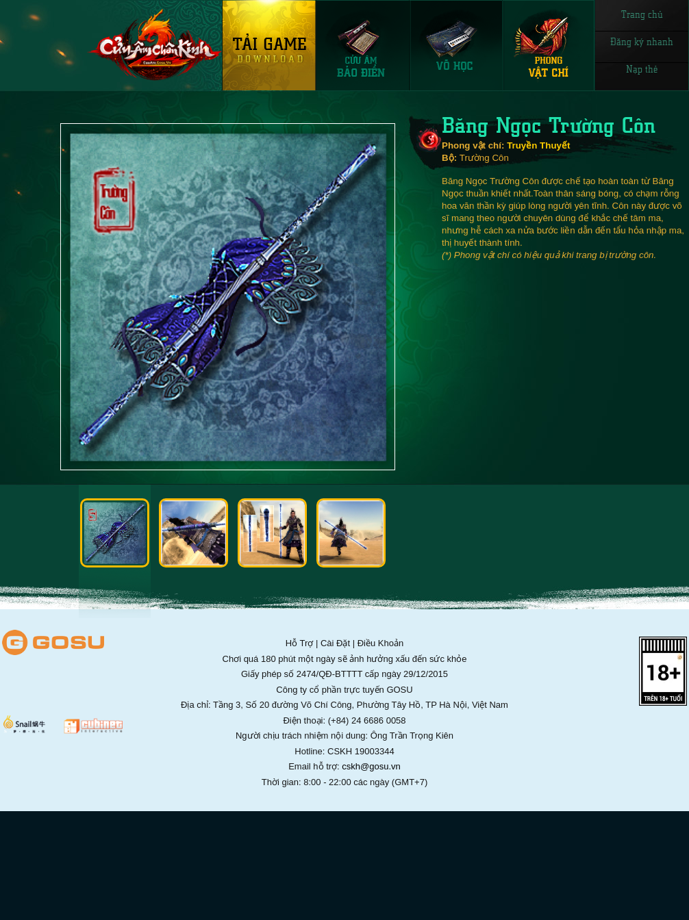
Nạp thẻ (641, 68)
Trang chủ (642, 14)
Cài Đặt (335, 643)
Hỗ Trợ (300, 643)
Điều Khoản (380, 643)
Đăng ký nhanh (641, 41)
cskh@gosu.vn (371, 766)
